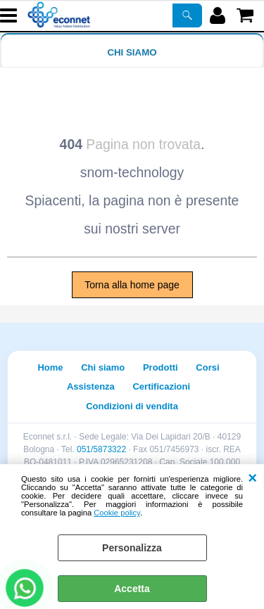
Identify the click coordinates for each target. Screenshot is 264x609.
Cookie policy (117, 512)
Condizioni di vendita (132, 406)
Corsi (207, 367)
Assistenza (91, 386)
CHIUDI (252, 478)
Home (50, 367)
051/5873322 (101, 449)
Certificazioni (161, 386)
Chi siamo (131, 52)
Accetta (132, 588)
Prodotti (160, 367)
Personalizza (132, 547)
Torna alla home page (132, 284)
